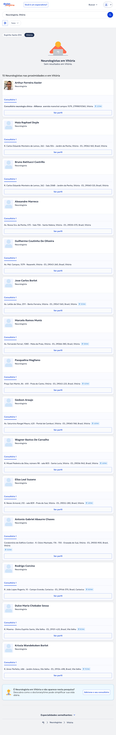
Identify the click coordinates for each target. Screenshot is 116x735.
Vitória (29, 35)
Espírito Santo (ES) (13, 35)
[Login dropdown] (108, 5)
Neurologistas (55, 722)
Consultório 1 (10, 99)
